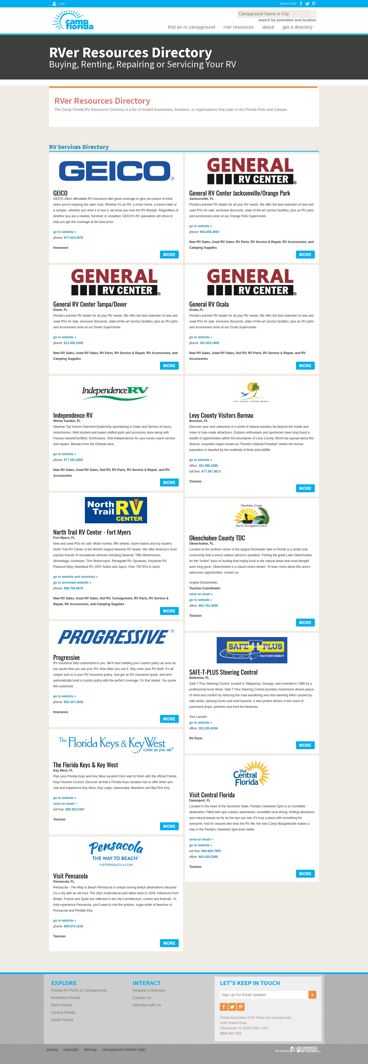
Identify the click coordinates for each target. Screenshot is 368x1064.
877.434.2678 (73, 238)
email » (201, 594)
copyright (70, 1049)
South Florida (62, 1020)
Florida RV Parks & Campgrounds (79, 990)
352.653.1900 (209, 343)
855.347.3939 (73, 702)
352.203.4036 (208, 728)
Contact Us (142, 998)
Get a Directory (298, 27)
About (268, 27)
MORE (169, 254)
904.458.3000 (209, 232)
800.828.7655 (211, 851)
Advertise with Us (147, 1005)
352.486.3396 (208, 466)
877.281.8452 (73, 460)
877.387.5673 (211, 471)
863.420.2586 (208, 857)
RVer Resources (239, 27)
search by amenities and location (287, 20)
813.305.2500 (73, 343)
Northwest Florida (65, 998)
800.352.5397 (75, 809)
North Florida (61, 1005)
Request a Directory (149, 990)
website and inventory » (75, 577)
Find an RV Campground (191, 27)
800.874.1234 (73, 926)
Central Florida (63, 1012)
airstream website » (72, 582)
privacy (52, 1049)
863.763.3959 (208, 606)
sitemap (90, 1049)
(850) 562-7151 (230, 1033)
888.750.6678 (73, 588)
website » (64, 232)
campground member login (124, 1049)
